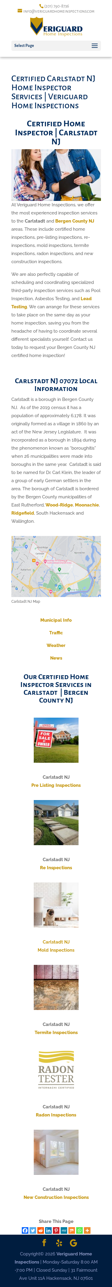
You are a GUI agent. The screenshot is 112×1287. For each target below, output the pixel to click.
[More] (87, 1230)
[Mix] (71, 1230)
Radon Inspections (56, 1115)
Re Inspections (56, 867)
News (56, 658)
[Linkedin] (48, 1230)
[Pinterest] (56, 1230)
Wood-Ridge (59, 505)
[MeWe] (64, 1230)
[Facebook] (25, 1230)
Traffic (56, 633)
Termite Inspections (56, 1032)
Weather (56, 645)
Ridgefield (22, 513)
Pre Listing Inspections (56, 785)
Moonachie (87, 505)
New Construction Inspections (56, 1197)
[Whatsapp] (79, 1230)
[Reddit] (40, 1230)
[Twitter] (33, 1230)
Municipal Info (56, 620)
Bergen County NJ (74, 221)
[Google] (73, 1243)
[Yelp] (59, 1243)
